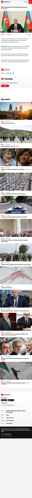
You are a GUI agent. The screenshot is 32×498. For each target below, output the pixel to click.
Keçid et (5, 86)
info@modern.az (9, 423)
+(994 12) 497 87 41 (10, 418)
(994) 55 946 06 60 (10, 420)
